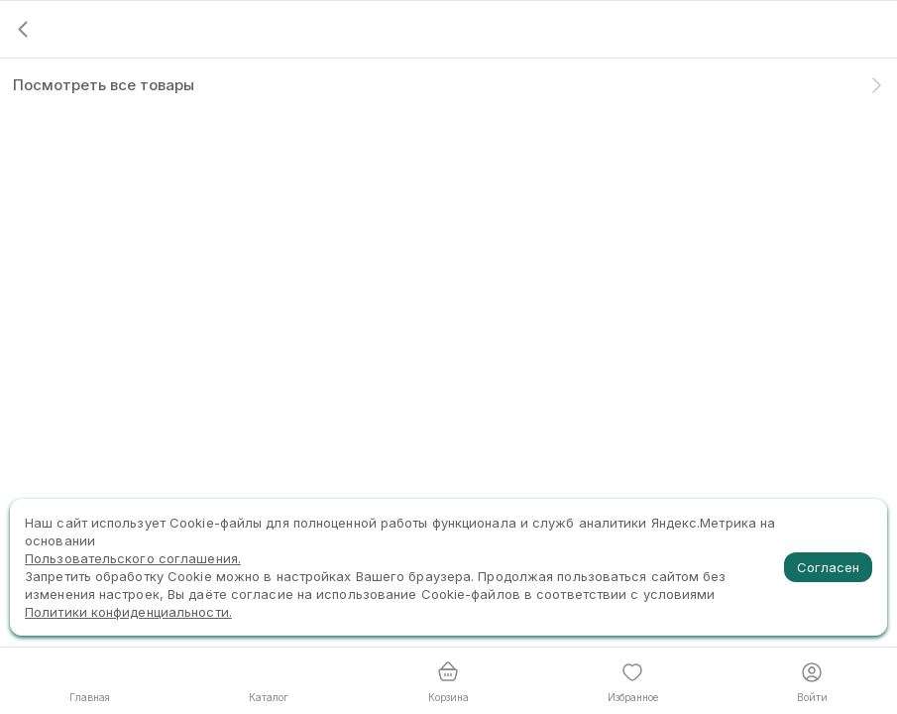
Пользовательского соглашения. (133, 558)
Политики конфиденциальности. (128, 612)
